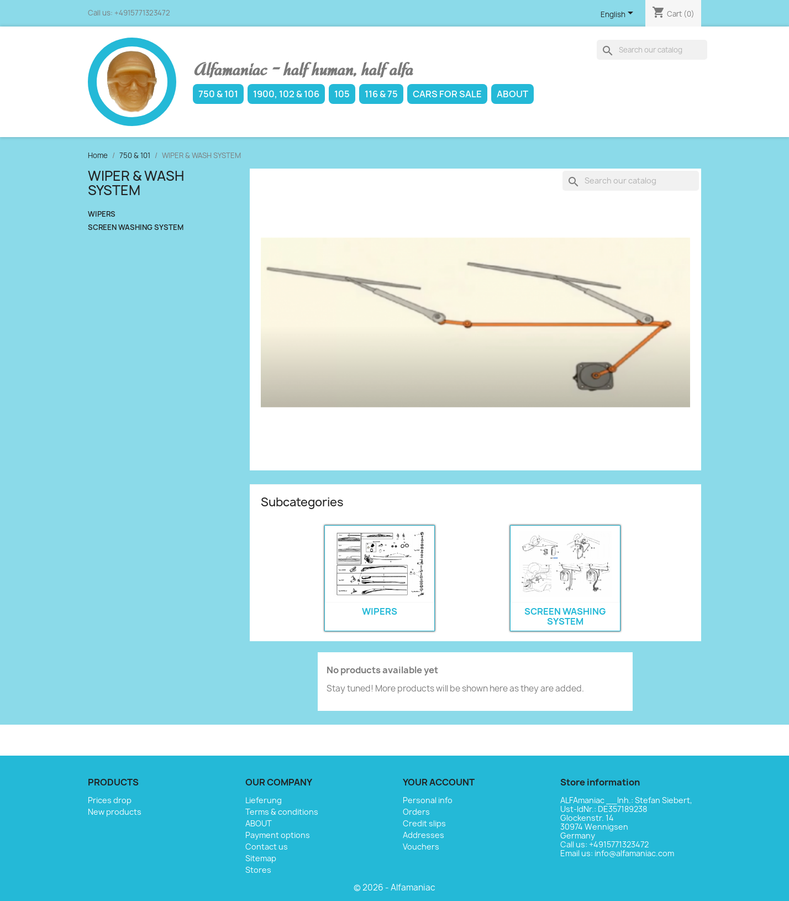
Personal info (428, 800)
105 (342, 94)
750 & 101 (218, 94)
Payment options (277, 835)
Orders (416, 811)
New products (114, 811)
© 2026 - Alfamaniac (394, 887)
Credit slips (424, 823)
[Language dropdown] (619, 15)
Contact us (266, 846)
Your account (439, 782)
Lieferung (263, 800)
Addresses (423, 835)
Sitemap (260, 858)
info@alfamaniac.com (634, 853)
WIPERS (101, 214)
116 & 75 (381, 94)
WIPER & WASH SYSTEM (136, 183)
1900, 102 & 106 (286, 94)
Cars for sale (447, 94)
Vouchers (421, 846)
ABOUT (512, 94)
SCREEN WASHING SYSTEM (135, 227)
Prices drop (110, 800)
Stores (258, 870)
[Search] (652, 50)
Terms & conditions (281, 811)
